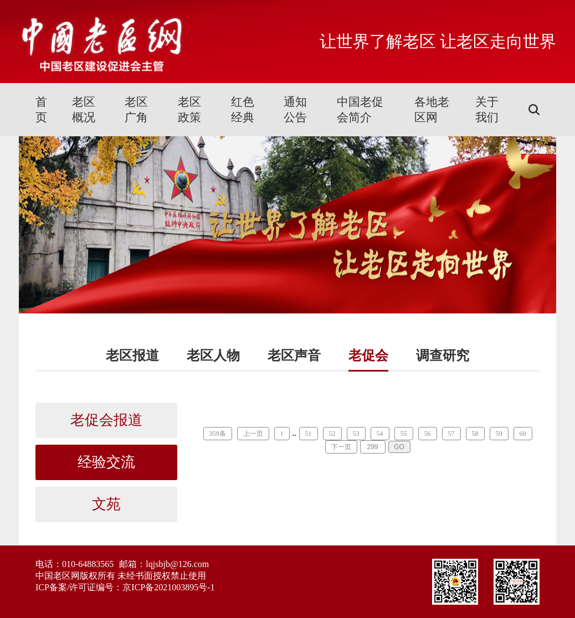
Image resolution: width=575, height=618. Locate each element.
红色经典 (242, 109)
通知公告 (295, 109)
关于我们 (487, 109)
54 (380, 433)
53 (356, 433)
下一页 (341, 447)
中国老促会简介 (360, 109)
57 (451, 433)
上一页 (253, 433)
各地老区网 (431, 109)
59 (499, 433)
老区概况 (83, 109)
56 (427, 433)
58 (475, 433)
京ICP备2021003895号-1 (168, 587)
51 (308, 433)
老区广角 (136, 109)
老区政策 (189, 109)
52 (332, 433)
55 (404, 433)
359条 (217, 433)
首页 (41, 109)
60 (523, 433)
